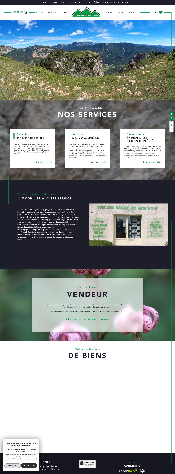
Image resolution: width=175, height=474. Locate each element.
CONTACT (132, 12)
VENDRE (109, 12)
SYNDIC (120, 12)
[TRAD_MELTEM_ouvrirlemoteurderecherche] (19, 12)
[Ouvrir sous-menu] (68, 12)
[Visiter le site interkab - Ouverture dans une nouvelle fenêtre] (128, 470)
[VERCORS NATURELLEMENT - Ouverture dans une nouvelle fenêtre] (87, 464)
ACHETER (52, 12)
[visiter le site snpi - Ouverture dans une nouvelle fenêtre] (142, 471)
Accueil (40, 12)
